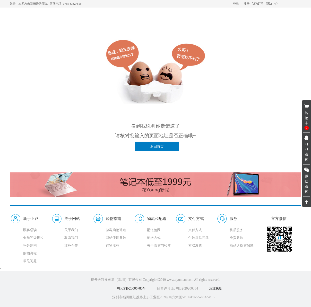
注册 (247, 3)
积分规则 (30, 245)
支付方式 (195, 230)
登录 (236, 3)
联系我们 (71, 238)
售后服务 (236, 230)
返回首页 (157, 146)
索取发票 (195, 245)
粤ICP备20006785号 (131, 288)
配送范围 (154, 230)
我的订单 (258, 3)
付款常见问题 (198, 238)
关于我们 (71, 230)
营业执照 (216, 288)
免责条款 (236, 238)
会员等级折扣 (33, 238)
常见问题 (30, 261)
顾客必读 (30, 230)
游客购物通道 (116, 230)
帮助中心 (272, 3)
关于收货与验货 (159, 245)
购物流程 (30, 253)
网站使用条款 (116, 238)
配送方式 (154, 238)
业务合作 (71, 245)
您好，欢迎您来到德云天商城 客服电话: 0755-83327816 (45, 3)
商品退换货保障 (241, 245)
